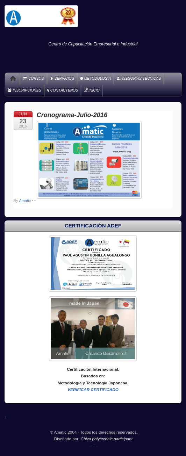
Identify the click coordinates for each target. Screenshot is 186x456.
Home (10, 79)
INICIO (92, 90)
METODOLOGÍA (95, 78)
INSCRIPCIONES (24, 90)
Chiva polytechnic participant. (107, 438)
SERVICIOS (62, 78)
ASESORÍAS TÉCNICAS (139, 78)
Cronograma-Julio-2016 (72, 114)
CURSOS (33, 78)
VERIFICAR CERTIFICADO (93, 389)
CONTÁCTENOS (62, 90)
